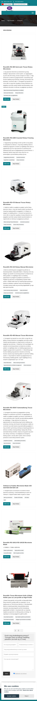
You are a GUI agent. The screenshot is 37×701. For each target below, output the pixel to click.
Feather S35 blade (18, 497)
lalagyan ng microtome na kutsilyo (23, 619)
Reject (26, 696)
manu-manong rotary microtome (11, 290)
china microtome (27, 365)
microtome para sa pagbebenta (10, 95)
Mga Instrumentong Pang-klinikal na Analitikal (13, 90)
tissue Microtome (7, 362)
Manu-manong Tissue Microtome (11, 222)
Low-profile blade (7, 553)
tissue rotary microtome (19, 224)
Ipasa (6, 673)
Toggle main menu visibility (33, 12)
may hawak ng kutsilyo (9, 619)
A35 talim (27, 497)
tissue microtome (16, 443)
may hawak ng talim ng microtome (22, 617)
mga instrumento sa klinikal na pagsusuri (12, 365)
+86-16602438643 (19, 1)
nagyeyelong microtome (9, 157)
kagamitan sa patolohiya (9, 160)
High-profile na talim (19, 550)
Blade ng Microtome (8, 550)
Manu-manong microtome (19, 362)
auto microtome (7, 443)
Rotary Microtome (19, 92)
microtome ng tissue (24, 222)
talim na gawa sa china (18, 553)
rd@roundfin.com (8, 1)
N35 (5, 500)
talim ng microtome (8, 497)
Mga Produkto (10, 20)
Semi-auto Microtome (8, 92)
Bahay (3, 20)
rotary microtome (20, 160)
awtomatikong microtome (19, 440)
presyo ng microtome (8, 292)
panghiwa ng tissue (8, 440)
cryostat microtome (21, 157)
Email (6, 99)
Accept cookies (11, 696)
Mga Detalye (16, 99)
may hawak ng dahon (8, 617)
